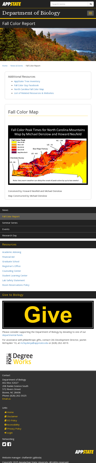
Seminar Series (10, 222)
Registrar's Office (11, 266)
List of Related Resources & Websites (34, 93)
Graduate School (10, 261)
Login (9, 432)
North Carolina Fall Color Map (29, 89)
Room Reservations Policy (15, 284)
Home (5, 65)
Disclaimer (11, 416)
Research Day (9, 235)
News (5, 209)
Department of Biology (31, 13)
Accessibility (12, 424)
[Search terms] (69, 4)
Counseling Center (11, 270)
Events (5, 229)
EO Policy (11, 420)
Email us (6, 398)
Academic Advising (11, 251)
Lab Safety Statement (13, 280)
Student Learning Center (14, 275)
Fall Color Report (11, 216)
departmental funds (12, 334)
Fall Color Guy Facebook (26, 85)
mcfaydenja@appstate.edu (34, 342)
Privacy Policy (13, 428)
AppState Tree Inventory (27, 81)
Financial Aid (8, 256)
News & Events (17, 65)
